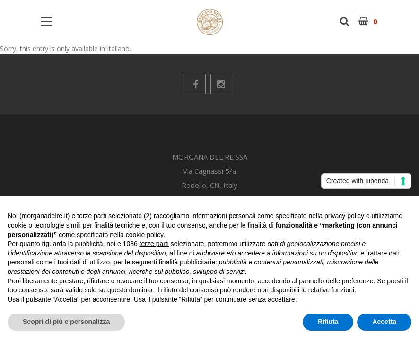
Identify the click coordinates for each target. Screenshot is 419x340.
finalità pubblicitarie (187, 262)
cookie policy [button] (144, 234)
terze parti (154, 243)
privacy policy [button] (344, 216)
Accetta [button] (384, 321)
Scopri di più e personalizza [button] (66, 321)
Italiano (118, 48)
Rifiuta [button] (328, 321)
